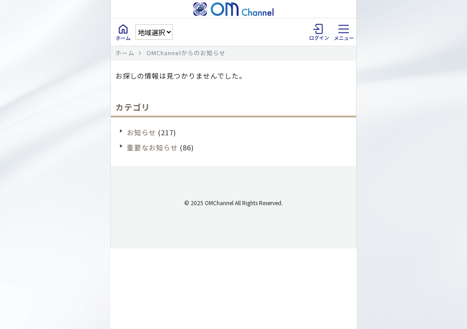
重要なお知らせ (152, 147)
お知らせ (141, 132)
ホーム (125, 53)
